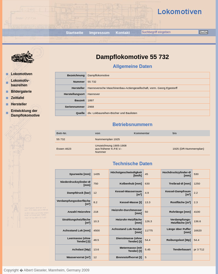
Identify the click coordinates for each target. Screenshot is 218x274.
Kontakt (123, 33)
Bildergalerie (21, 92)
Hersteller (19, 104)
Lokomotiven (21, 74)
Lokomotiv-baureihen (20, 83)
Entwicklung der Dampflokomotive (25, 113)
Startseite (74, 33)
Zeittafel (17, 98)
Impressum (99, 33)
